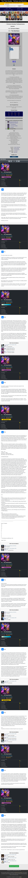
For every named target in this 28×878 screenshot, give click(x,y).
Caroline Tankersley (17, 147)
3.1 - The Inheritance (12, 124)
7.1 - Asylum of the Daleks (10, 735)
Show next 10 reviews (14, 866)
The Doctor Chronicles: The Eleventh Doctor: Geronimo (14, 118)
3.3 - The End (11, 127)
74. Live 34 (8, 546)
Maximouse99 (9, 698)
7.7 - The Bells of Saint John (10, 859)
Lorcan (8, 635)
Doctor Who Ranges (9, 2)
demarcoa (8, 303)
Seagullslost (9, 175)
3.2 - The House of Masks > (14, 28)
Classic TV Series (8, 615)
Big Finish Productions (19, 872)
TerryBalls (8, 368)
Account (20, 2)
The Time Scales (6, 1)
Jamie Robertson (16, 149)
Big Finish (14, 156)
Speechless (8, 418)
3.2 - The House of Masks (13, 125)
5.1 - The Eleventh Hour (9, 550)
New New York (9, 801)
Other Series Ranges (16, 2)
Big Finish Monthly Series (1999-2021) (11, 545)
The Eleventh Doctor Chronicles (6, 173)
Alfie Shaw (15, 152)
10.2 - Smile (8, 862)
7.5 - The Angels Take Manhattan (11, 738)
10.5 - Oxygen (8, 619)
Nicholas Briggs (16, 148)
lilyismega (8, 757)
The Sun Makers (8, 616)
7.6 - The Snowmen (9, 346)
